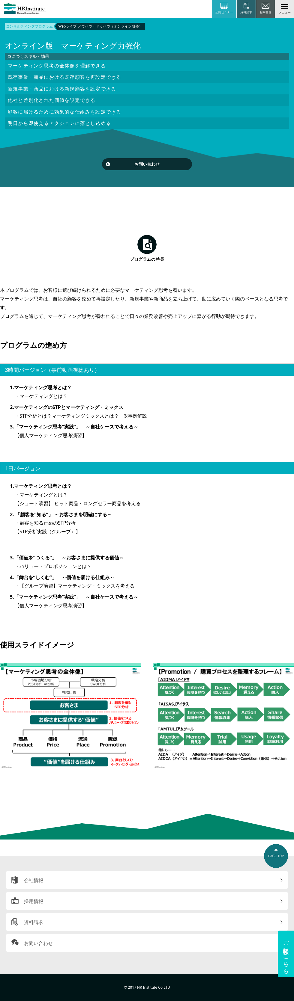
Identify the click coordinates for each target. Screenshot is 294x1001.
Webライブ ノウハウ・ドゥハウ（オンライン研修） (100, 26)
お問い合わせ (147, 164)
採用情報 (33, 901)
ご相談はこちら (286, 954)
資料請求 (33, 922)
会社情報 (33, 880)
